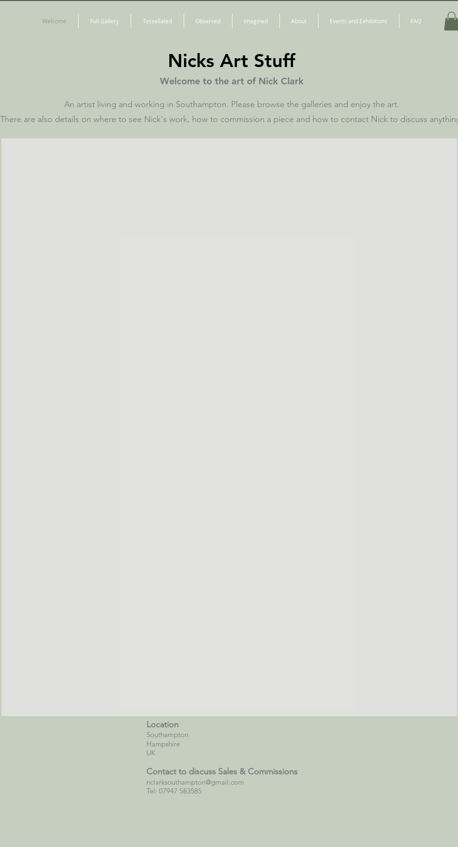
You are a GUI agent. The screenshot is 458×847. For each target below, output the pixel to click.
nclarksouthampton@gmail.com (195, 782)
